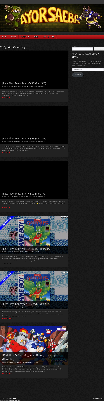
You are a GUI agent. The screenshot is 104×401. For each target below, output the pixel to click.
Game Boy (13, 86)
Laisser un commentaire (37, 86)
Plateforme (25, 37)
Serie (36, 37)
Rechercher (75, 46)
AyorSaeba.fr (13, 398)
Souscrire (78, 75)
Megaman (19, 86)
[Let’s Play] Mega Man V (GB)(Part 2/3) (24, 138)
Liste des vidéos (48, 37)
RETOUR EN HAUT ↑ (98, 398)
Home (4, 37)
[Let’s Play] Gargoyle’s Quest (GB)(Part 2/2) (26, 248)
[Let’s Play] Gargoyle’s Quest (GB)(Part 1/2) (26, 304)
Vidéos (13, 37)
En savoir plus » (7, 97)
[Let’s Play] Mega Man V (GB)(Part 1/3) (24, 193)
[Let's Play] (25, 86)
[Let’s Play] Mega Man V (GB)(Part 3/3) (24, 83)
